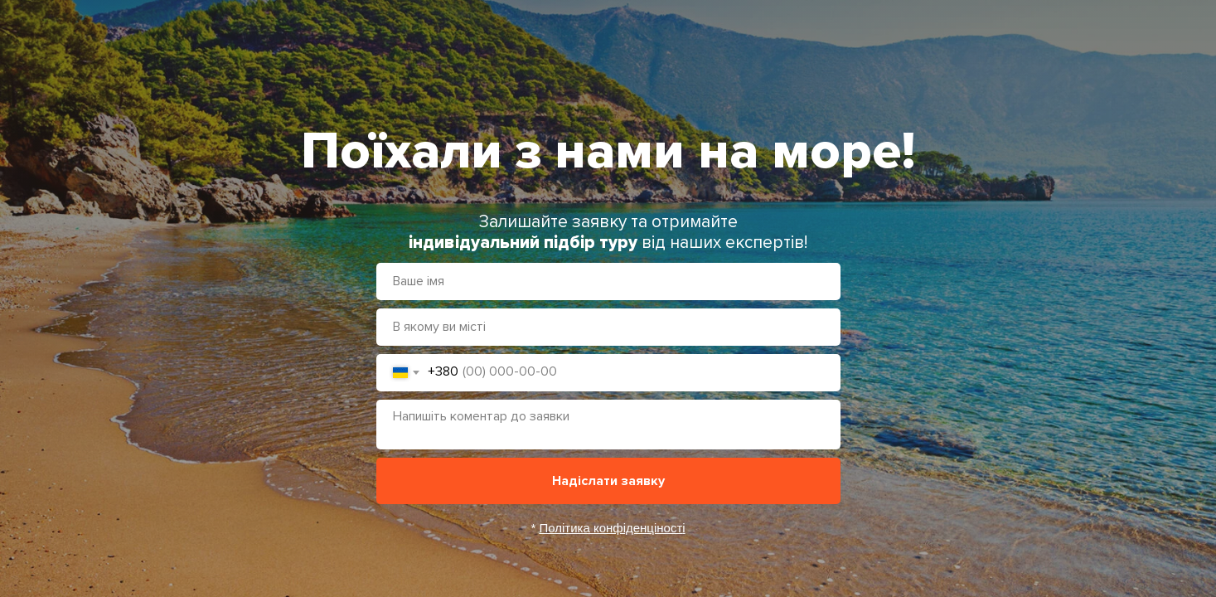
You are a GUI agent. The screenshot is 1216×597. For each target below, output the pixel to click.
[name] (608, 281)
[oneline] (608, 327)
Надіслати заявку (608, 481)
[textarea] (608, 424)
